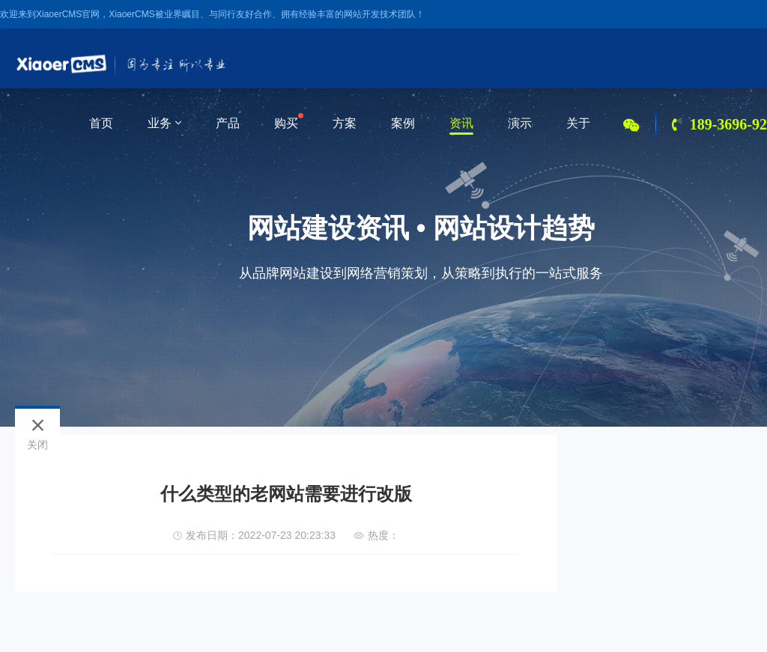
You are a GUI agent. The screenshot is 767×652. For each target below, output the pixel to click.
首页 (101, 123)
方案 (345, 123)
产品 (228, 123)
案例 (403, 123)
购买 (286, 123)
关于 (578, 123)
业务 (164, 123)
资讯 (461, 123)
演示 (520, 123)
